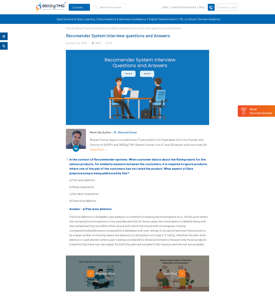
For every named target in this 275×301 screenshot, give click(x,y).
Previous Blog (101, 273)
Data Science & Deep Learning (76, 19)
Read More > (98, 149)
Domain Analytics (209, 19)
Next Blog (174, 273)
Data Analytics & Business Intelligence (122, 19)
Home (70, 28)
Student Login (227, 7)
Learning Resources (183, 7)
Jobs (165, 7)
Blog (202, 7)
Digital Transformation (163, 19)
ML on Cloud (187, 19)
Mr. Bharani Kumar (125, 132)
